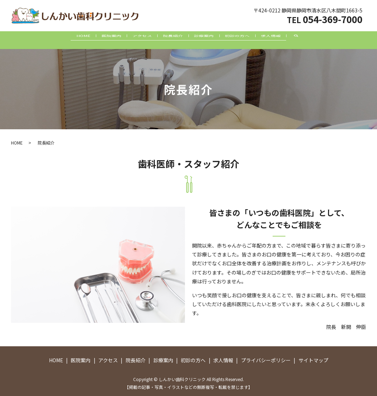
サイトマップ (313, 360)
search (332, 40)
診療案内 (213, 40)
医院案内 (94, 40)
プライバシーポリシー (266, 360)
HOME (57, 40)
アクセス (133, 40)
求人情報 (297, 40)
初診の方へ (255, 40)
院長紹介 (173, 40)
